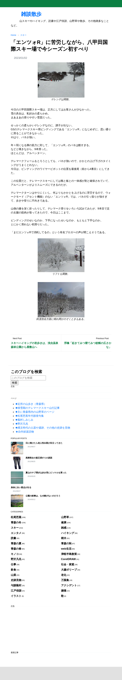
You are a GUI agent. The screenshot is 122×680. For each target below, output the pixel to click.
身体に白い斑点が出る (21, 487)
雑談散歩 (26, 14)
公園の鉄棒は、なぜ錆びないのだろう (43, 496)
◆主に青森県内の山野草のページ (34, 411)
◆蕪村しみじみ (24, 419)
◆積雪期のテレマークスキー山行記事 (37, 407)
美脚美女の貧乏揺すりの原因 (39, 458)
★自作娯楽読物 (24, 431)
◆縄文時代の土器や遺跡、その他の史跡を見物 (42, 427)
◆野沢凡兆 (21, 423)
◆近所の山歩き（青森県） (30, 403)
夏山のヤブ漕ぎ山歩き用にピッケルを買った (46, 472)
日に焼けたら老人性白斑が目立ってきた (44, 443)
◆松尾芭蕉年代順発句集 (29, 415)
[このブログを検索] (28, 377)
